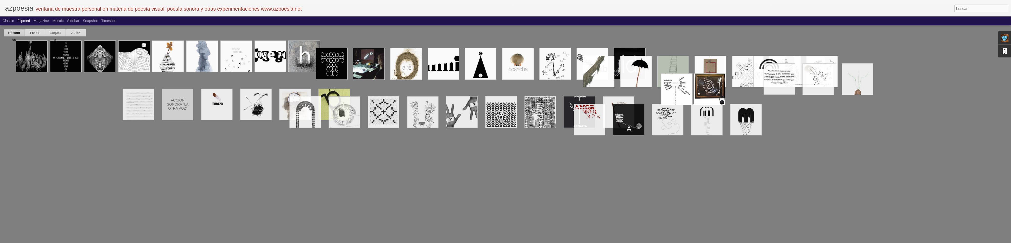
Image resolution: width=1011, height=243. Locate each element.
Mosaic (57, 21)
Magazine (41, 21)
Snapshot (90, 21)
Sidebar (73, 21)
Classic (8, 21)
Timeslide (108, 21)
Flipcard (23, 21)
